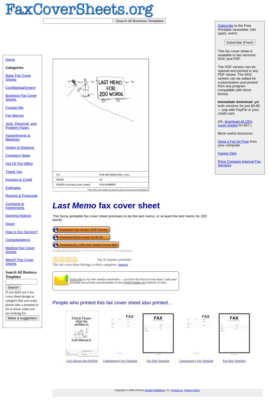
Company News (18, 155)
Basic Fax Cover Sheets (18, 77)
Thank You (14, 172)
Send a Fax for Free (233, 141)
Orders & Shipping (20, 148)
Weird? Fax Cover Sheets (20, 262)
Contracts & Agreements (15, 206)
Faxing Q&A (227, 153)
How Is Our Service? (22, 232)
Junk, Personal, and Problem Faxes (21, 126)
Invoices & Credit (19, 180)
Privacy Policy (192, 390)
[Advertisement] (102, 38)
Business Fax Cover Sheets (21, 97)
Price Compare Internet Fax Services (239, 163)
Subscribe (76, 279)
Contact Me (14, 108)
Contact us (177, 390)
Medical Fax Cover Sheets (20, 250)
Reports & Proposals (22, 196)
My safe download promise (66, 250)
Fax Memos (15, 115)
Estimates (13, 188)
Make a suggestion (22, 318)
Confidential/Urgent (20, 88)
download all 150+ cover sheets (235, 123)
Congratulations (18, 240)
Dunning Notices (18, 216)
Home (10, 59)
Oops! (10, 224)
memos (123, 264)
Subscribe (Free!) (239, 42)
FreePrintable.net (134, 282)
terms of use (126, 250)
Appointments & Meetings (18, 137)
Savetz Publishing (155, 390)
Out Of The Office (19, 164)
